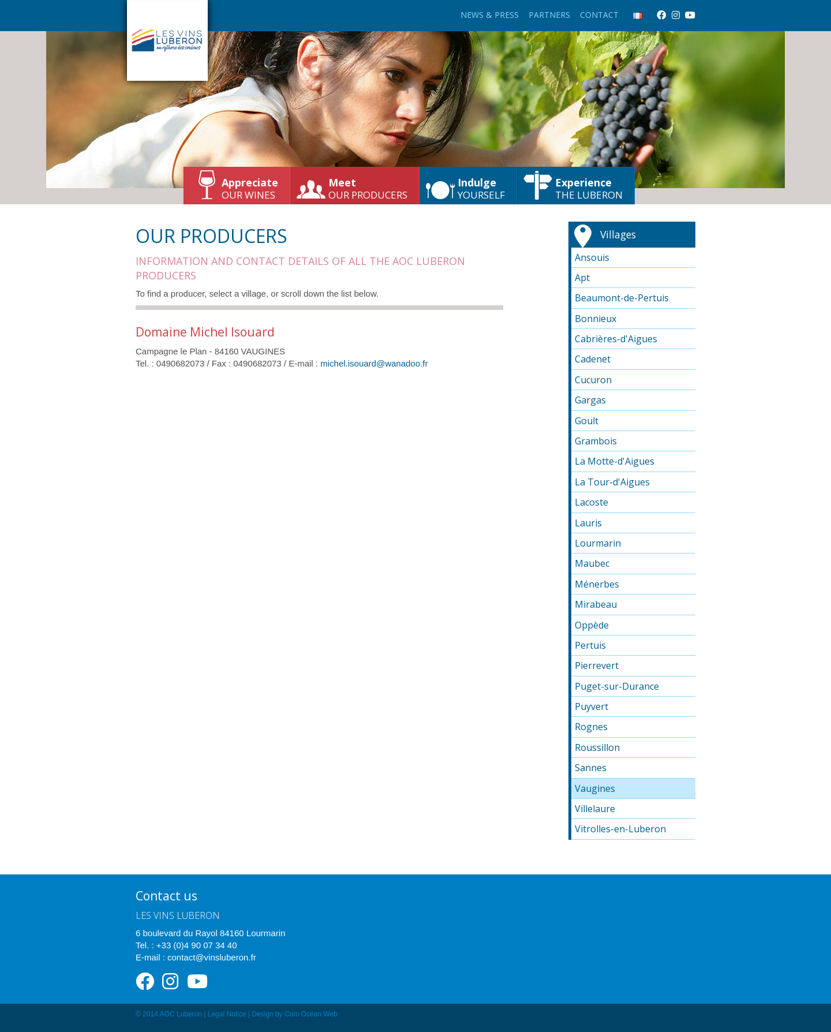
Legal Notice (227, 1014)
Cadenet (593, 359)
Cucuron (593, 379)
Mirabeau (596, 604)
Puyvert (591, 706)
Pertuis (590, 645)
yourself (481, 188)
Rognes (591, 726)
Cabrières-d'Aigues (616, 338)
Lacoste (591, 502)
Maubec (592, 563)
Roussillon (597, 747)
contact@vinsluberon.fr (211, 957)
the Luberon (589, 188)
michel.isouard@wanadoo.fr (374, 363)
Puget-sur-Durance (617, 686)
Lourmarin (598, 543)
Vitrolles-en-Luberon (620, 828)
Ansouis (592, 257)
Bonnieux (595, 318)
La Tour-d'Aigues (612, 482)
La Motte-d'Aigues (614, 461)
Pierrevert (597, 665)
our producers (367, 188)
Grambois (596, 441)
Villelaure (595, 808)
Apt (582, 277)
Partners (549, 14)
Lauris (588, 523)
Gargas (590, 400)
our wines (250, 188)
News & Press (490, 14)
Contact (599, 14)
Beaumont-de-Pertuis (622, 297)
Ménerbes (597, 584)
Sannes (591, 767)
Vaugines (595, 788)
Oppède (592, 625)
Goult (586, 420)
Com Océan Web (311, 1014)
